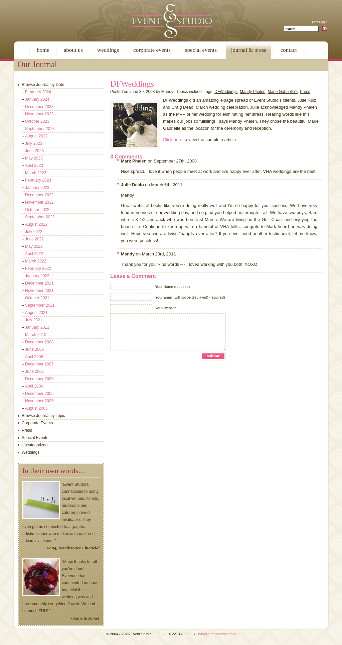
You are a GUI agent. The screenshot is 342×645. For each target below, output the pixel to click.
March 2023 (35, 173)
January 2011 (37, 327)
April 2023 (34, 165)
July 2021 (33, 320)
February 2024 (38, 92)
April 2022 (34, 253)
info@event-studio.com (217, 634)
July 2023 (33, 143)
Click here (172, 139)
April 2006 (34, 386)
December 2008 (39, 342)
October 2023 (37, 121)
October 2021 (37, 298)
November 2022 (39, 202)
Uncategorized (34, 445)
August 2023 (36, 136)
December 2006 (39, 379)
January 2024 (37, 99)
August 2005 (36, 408)
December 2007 (39, 364)
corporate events (152, 50)
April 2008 (34, 356)
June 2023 (34, 150)
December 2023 (39, 106)
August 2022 (36, 224)
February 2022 (38, 268)
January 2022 (37, 276)
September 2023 (40, 128)
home (43, 50)
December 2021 (39, 283)
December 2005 (39, 393)
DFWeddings (132, 83)
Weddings (30, 452)
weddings (108, 50)
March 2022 (35, 261)
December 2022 (39, 195)
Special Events (35, 437)
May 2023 (34, 158)
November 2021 (39, 290)
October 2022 (37, 209)
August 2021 (36, 312)
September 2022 (40, 217)
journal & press (248, 50)
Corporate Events (37, 423)
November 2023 (39, 114)
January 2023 (37, 187)
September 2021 (40, 305)
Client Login (318, 22)
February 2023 (38, 180)
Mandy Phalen (253, 91)
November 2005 (39, 401)
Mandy (128, 253)
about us (73, 50)
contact (289, 50)
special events (201, 50)
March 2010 (35, 334)
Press (305, 91)
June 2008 (34, 349)
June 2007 (34, 371)
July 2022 (33, 231)
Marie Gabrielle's (283, 91)
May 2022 (34, 246)
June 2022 (34, 239)
